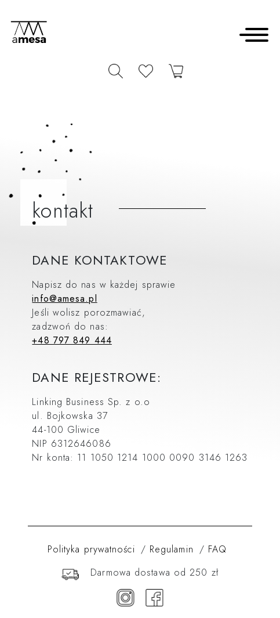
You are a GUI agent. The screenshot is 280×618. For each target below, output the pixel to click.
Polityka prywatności (91, 549)
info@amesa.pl (64, 298)
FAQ (217, 549)
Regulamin (172, 549)
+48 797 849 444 (72, 340)
